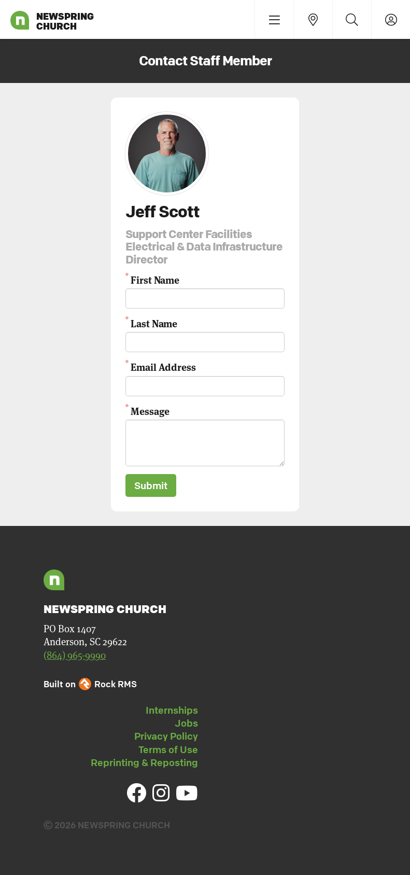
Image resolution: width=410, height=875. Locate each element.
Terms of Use (168, 749)
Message (150, 410)
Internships (172, 710)
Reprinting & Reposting (144, 762)
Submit (150, 485)
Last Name (154, 322)
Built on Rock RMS (90, 683)
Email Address (163, 366)
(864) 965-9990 (75, 655)
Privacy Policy (166, 736)
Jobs (186, 723)
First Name (155, 279)
